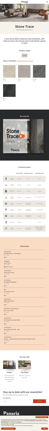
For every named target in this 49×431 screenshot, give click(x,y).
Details (4, 80)
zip (5, 295)
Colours (24, 55)
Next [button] (46, 137)
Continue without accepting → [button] (42, 417)
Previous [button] (2, 137)
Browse (6, 266)
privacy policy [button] (32, 419)
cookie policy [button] (18, 422)
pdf (5, 257)
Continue (39, 401)
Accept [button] (44, 428)
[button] (47, 2)
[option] (23, 137)
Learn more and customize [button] (8, 428)
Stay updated (7, 398)
